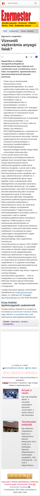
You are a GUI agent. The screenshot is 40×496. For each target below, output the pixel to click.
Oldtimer (32, 23)
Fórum (5, 26)
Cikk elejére (31, 368)
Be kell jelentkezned (10, 377)
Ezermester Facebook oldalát (25, 312)
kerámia (24, 322)
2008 (5, 31)
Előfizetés (34, 482)
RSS (32, 484)
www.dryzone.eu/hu (24, 292)
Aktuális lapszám (9, 23)
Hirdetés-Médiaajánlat (20, 482)
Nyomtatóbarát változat (13, 368)
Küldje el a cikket (20, 365)
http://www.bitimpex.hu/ (10, 298)
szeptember (14, 31)
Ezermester (13, 3)
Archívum (22, 23)
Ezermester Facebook (20, 487)
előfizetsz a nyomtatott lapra (17, 314)
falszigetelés (8, 324)
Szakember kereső (23, 26)
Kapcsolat (5, 482)
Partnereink (22, 484)
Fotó (11, 26)
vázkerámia (15, 322)
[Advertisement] (20, 348)
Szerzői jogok (10, 484)
